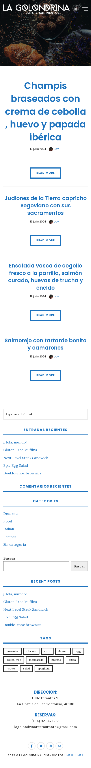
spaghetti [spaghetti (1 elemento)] (44, 668)
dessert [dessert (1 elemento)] (63, 651)
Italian (8, 529)
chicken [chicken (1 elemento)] (31, 651)
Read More (45, 173)
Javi (54, 149)
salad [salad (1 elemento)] (26, 668)
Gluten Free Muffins (20, 450)
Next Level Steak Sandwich (25, 458)
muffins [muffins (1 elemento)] (56, 659)
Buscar (9, 558)
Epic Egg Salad (15, 465)
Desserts (11, 513)
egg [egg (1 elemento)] (78, 651)
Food (7, 521)
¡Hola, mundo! (15, 442)
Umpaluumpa (74, 755)
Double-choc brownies (22, 473)
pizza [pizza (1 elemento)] (72, 659)
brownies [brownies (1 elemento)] (12, 651)
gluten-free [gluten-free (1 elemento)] (14, 659)
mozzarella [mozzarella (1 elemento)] (36, 659)
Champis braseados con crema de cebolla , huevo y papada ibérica (45, 111)
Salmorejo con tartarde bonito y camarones (45, 344)
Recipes (9, 537)
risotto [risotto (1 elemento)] (11, 668)
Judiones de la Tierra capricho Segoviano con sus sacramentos (46, 206)
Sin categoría (14, 544)
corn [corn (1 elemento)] (47, 651)
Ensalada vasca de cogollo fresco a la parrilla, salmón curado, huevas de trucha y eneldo (45, 276)
